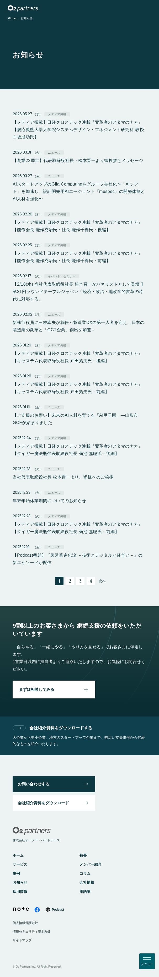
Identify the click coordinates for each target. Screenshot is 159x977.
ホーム (12, 18)
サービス (20, 864)
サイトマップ (22, 940)
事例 (16, 873)
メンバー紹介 (91, 864)
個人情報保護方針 (25, 923)
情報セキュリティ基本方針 (31, 931)
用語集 (85, 891)
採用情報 (20, 891)
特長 (83, 855)
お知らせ (20, 882)
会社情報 (87, 882)
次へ (102, 581)
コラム (85, 873)
